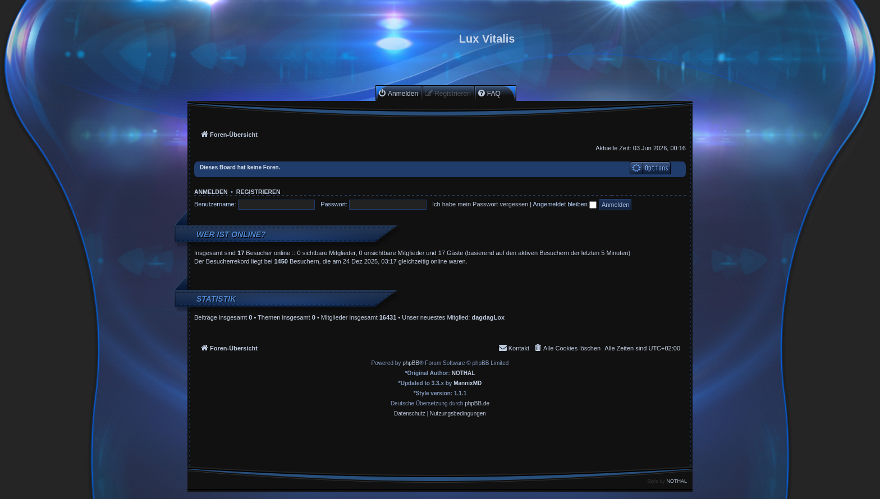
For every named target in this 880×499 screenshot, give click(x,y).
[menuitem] (398, 93)
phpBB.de (477, 403)
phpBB (410, 363)
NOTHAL (463, 373)
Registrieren (258, 191)
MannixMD (467, 383)
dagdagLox (488, 317)
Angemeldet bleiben (565, 204)
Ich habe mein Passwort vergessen (480, 204)
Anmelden (211, 191)
